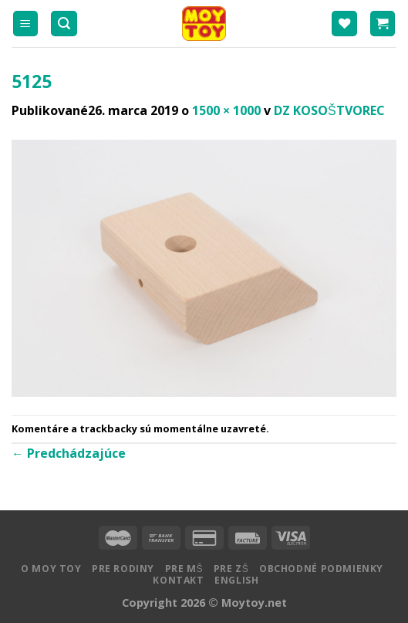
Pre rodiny (123, 568)
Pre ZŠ (231, 568)
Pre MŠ (184, 568)
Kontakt (178, 580)
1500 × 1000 (226, 110)
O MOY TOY (51, 568)
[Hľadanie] (64, 23)
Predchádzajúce (69, 453)
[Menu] (26, 23)
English (236, 580)
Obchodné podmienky (321, 568)
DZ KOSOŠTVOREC (329, 110)
